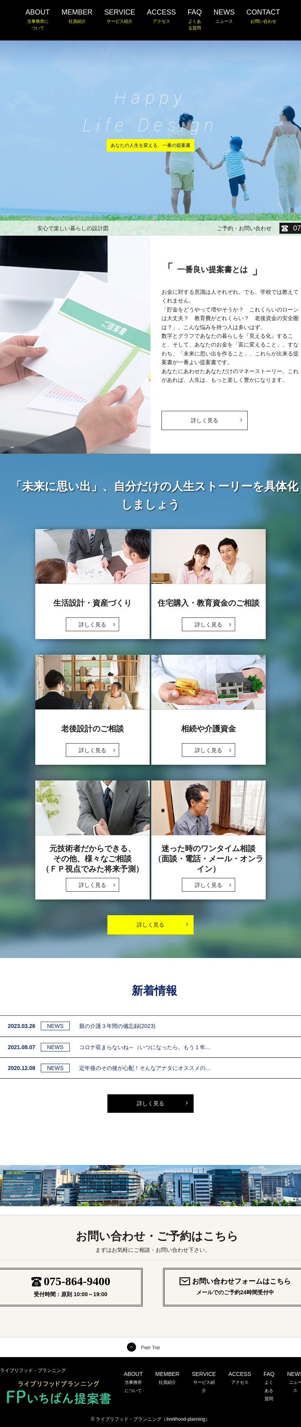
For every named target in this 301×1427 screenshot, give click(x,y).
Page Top (150, 1347)
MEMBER (77, 16)
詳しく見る (216, 417)
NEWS (224, 16)
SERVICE (119, 16)
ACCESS (161, 16)
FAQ (195, 20)
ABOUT (37, 20)
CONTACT (263, 16)
